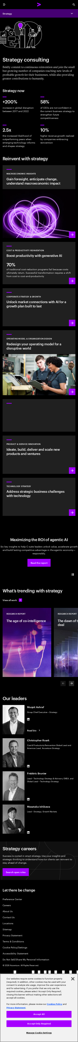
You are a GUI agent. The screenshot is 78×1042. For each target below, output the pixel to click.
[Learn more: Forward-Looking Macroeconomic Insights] (39, 201)
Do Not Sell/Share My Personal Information (26, 959)
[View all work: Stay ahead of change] (12, 600)
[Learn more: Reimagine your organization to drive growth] (39, 362)
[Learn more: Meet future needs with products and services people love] (39, 455)
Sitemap (7, 929)
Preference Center (12, 899)
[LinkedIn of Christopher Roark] (28, 766)
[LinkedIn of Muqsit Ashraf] (28, 719)
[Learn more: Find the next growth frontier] (39, 307)
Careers (7, 905)
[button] (39, 563)
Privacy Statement (12, 935)
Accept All (39, 1014)
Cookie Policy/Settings (15, 947)
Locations (8, 923)
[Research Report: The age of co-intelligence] (27, 642)
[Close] (72, 978)
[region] (39, 1008)
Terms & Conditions (13, 941)
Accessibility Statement (15, 953)
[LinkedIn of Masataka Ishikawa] (28, 832)
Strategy (7, 13)
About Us (7, 911)
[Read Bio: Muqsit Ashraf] (34, 730)
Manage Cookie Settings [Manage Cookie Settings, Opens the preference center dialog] (39, 1033)
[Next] (71, 683)
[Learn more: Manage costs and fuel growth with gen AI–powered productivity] (39, 263)
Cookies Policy (54, 1004)
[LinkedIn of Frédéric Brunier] (28, 799)
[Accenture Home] (39, 4)
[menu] (4, 4)
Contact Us (9, 917)
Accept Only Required (39, 1024)
